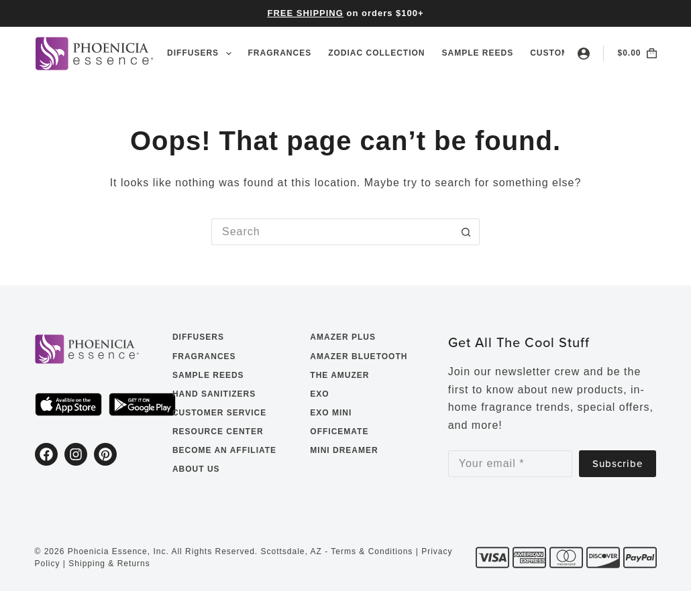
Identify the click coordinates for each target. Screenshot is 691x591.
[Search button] (466, 231)
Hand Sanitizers (214, 394)
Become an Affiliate (224, 450)
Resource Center (218, 431)
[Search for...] (332, 231)
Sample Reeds (478, 53)
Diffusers (201, 54)
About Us (196, 469)
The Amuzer (339, 375)
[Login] (584, 54)
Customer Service (219, 412)
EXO (319, 394)
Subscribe (617, 463)
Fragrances (280, 53)
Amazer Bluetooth (358, 356)
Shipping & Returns (109, 563)
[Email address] (510, 463)
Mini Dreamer (344, 450)
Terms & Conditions (372, 551)
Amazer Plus (343, 337)
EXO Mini (331, 412)
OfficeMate (339, 431)
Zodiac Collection (376, 53)
